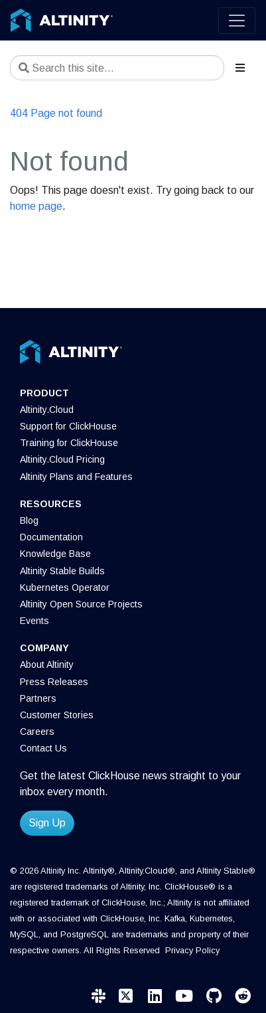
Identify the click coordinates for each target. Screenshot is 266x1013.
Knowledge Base (55, 553)
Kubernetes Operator (64, 587)
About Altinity (47, 664)
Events (34, 620)
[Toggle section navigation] (240, 68)
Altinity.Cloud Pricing (62, 459)
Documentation (51, 537)
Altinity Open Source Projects (81, 604)
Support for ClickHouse (68, 426)
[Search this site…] (117, 67)
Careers (37, 731)
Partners (38, 698)
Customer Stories (57, 715)
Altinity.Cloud (47, 409)
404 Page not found (56, 113)
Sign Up (47, 822)
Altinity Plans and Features (76, 476)
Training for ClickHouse (69, 442)
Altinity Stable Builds (62, 571)
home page (36, 206)
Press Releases (54, 681)
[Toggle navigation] (236, 20)
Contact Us (43, 748)
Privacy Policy (192, 950)
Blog (29, 520)
